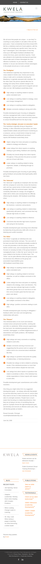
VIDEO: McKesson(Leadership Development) (31, 505)
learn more (25, 463)
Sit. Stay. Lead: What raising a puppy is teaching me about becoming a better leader (11, 521)
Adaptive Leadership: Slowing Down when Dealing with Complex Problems (11, 499)
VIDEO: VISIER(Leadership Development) (30, 513)
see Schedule (26, 471)
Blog (8, 480)
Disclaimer (25, 554)
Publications (30, 480)
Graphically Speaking (26, 556)
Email (7, 537)
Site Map (31, 554)
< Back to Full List (32, 30)
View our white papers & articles (29, 487)
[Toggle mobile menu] (36, 8)
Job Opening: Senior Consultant (11, 489)
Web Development (14, 556)
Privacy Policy (17, 554)
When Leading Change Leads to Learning (10, 510)
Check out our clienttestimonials (31, 498)
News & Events (31, 455)
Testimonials (30, 493)
